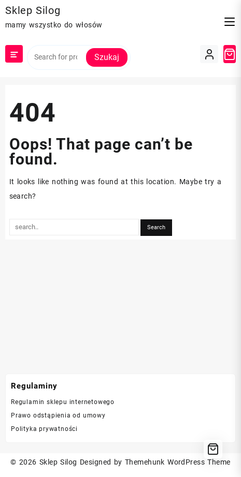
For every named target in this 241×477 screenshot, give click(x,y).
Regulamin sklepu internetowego (63, 402)
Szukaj (106, 57)
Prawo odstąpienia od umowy (58, 415)
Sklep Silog (33, 10)
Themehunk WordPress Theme (178, 462)
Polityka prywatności (44, 429)
